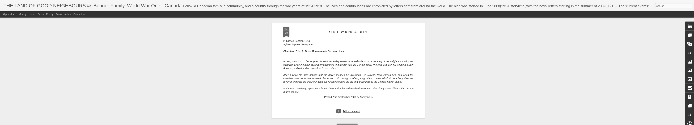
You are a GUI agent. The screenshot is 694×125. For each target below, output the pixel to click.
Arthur (67, 14)
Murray (22, 14)
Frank (59, 14)
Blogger (358, 123)
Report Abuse (368, 123)
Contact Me (79, 14)
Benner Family (45, 14)
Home (32, 14)
